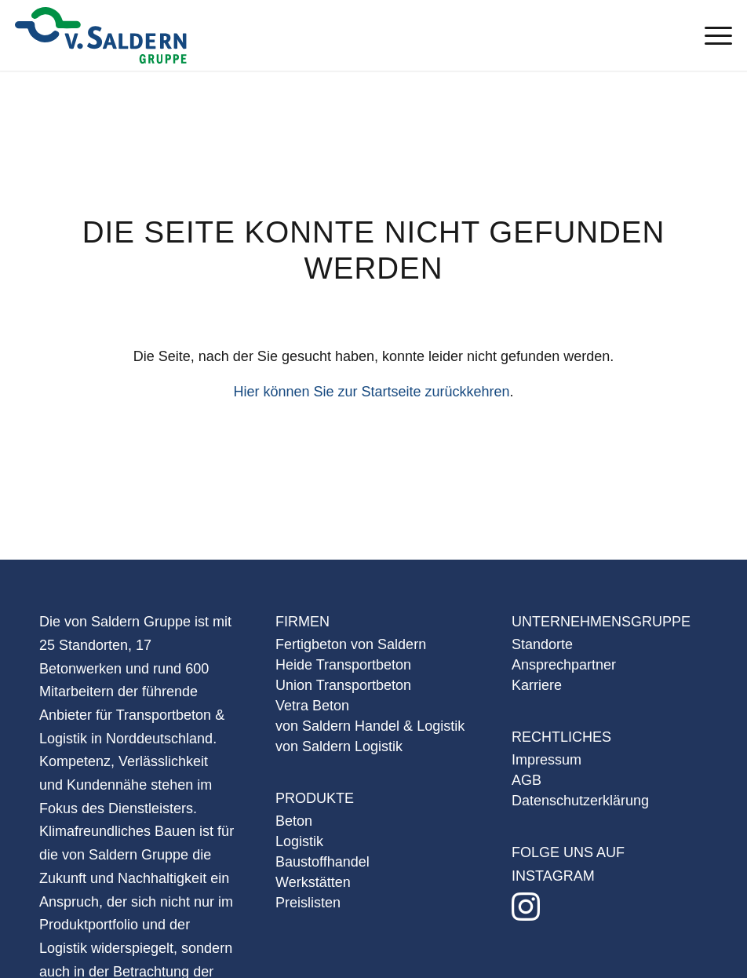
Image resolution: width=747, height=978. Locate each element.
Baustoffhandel (322, 862)
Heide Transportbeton (343, 665)
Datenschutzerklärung (580, 800)
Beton (293, 821)
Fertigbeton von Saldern (350, 644)
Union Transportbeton (343, 685)
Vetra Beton (312, 705)
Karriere (537, 685)
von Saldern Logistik (339, 746)
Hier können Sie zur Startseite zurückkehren (371, 392)
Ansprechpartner (564, 665)
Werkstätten (313, 882)
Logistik (299, 841)
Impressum (546, 760)
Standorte (542, 644)
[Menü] (710, 35)
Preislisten (308, 902)
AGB (526, 780)
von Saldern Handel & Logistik (370, 726)
